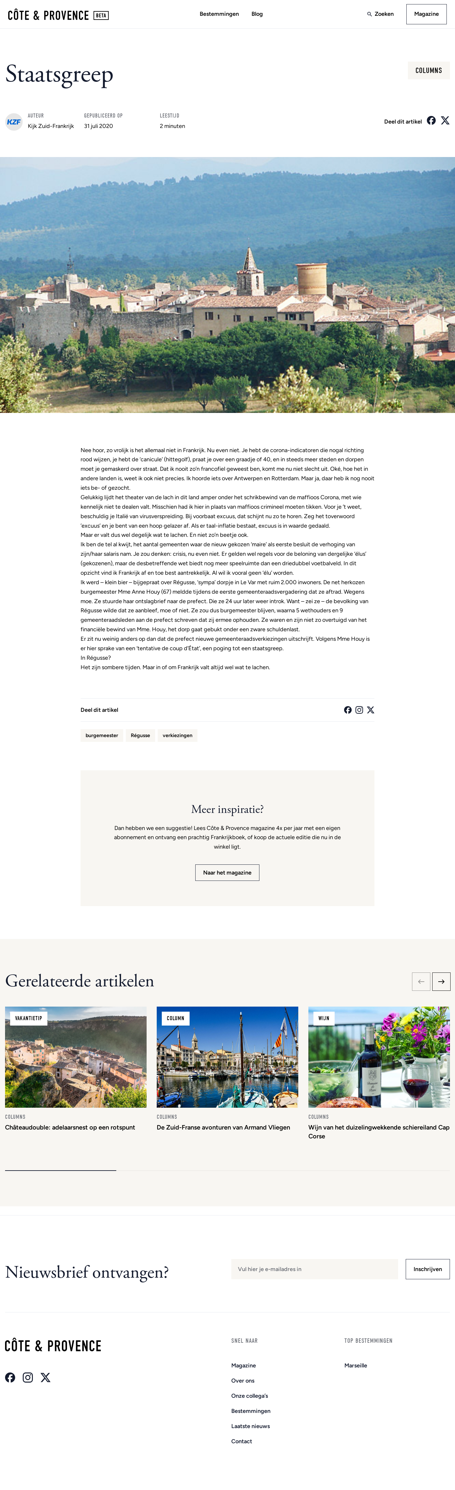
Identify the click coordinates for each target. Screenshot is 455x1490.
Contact (241, 1441)
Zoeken (382, 14)
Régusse (140, 737)
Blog (257, 14)
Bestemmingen (219, 14)
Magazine (424, 14)
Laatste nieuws (250, 1426)
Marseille (355, 1365)
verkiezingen (177, 737)
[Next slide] (441, 983)
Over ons (242, 1380)
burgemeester (102, 737)
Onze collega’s (249, 1395)
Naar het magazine (227, 874)
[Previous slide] (421, 983)
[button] (60, 1179)
